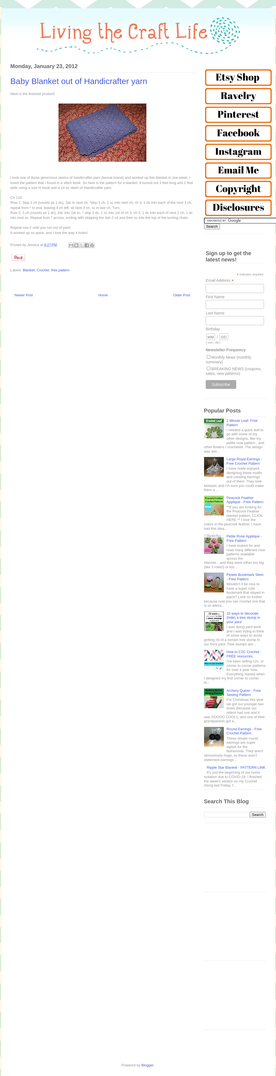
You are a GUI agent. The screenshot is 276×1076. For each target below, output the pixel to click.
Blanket (29, 270)
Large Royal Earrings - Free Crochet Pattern (244, 461)
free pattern (60, 270)
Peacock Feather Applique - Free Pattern (245, 500)
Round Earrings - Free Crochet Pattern (244, 731)
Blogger (147, 1065)
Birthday (213, 329)
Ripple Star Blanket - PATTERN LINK (236, 767)
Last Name (215, 313)
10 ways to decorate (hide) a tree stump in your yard (243, 617)
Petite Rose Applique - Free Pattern (244, 538)
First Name (215, 297)
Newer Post (24, 295)
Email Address (220, 280)
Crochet (43, 270)
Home (103, 295)
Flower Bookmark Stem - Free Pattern (245, 577)
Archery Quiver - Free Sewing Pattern (244, 692)
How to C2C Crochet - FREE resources (244, 654)
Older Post (181, 295)
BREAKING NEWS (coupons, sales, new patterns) (234, 371)
